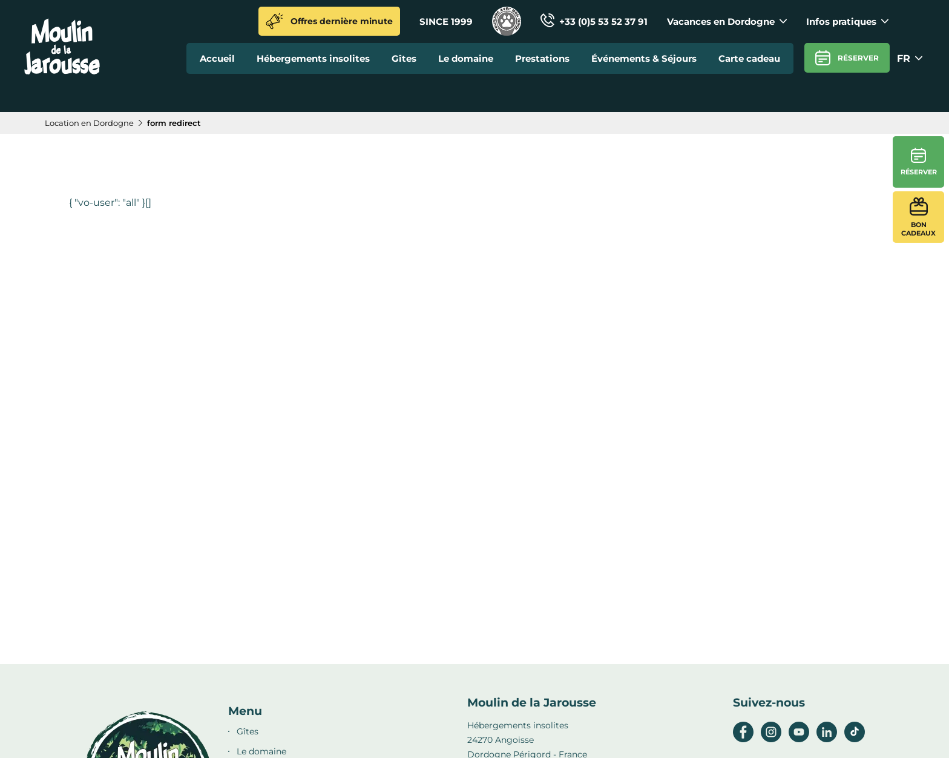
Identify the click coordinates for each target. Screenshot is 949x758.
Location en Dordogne (89, 123)
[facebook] (743, 739)
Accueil (217, 58)
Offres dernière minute (329, 21)
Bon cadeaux (918, 217)
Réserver (847, 57)
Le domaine (465, 58)
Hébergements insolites (313, 58)
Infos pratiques (847, 21)
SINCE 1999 (446, 21)
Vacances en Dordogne (727, 21)
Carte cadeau (749, 58)
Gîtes (404, 58)
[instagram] (771, 739)
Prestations (542, 58)
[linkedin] (826, 739)
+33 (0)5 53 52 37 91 (594, 21)
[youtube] (799, 739)
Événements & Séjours (644, 58)
